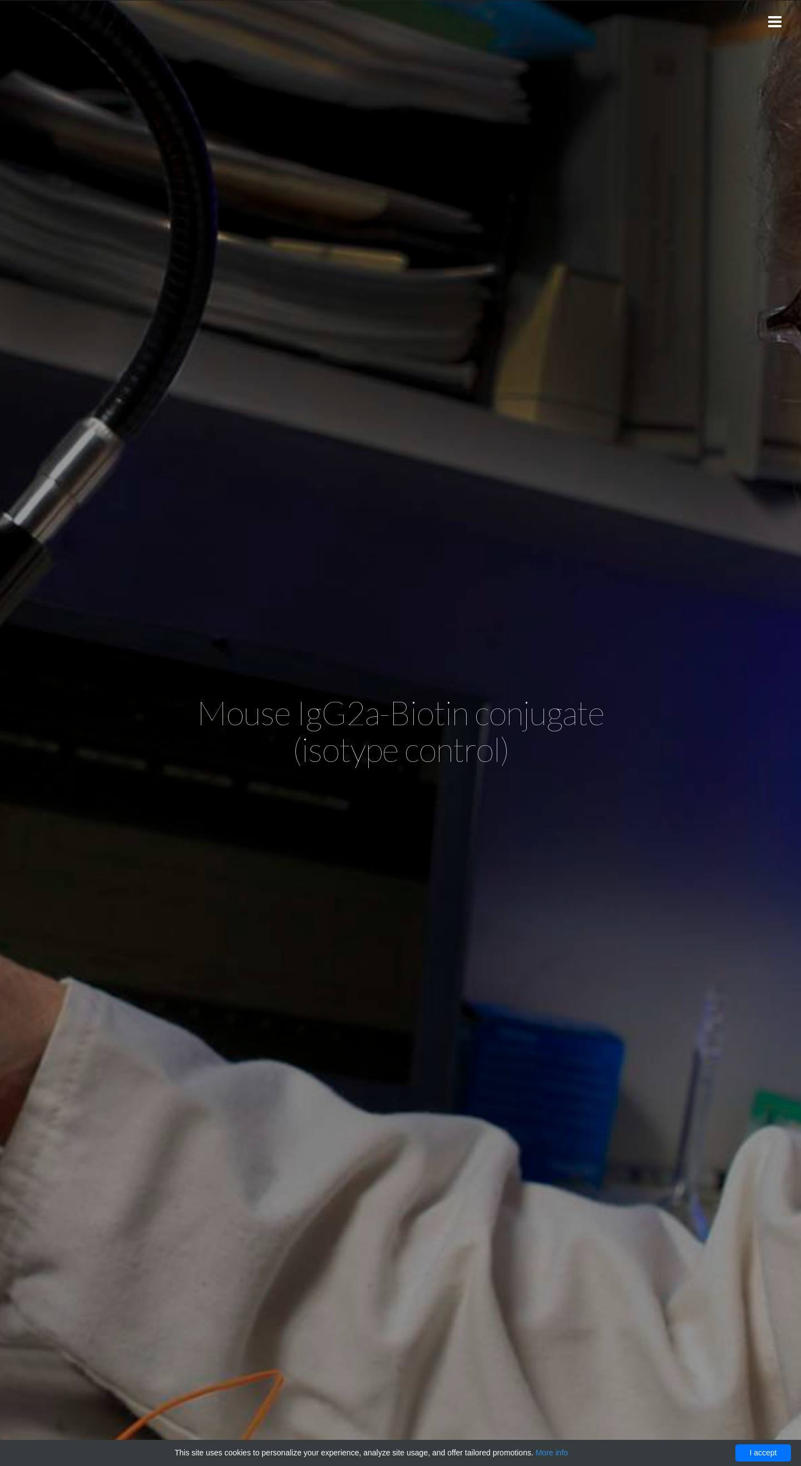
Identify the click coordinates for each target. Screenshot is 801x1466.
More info (552, 1452)
